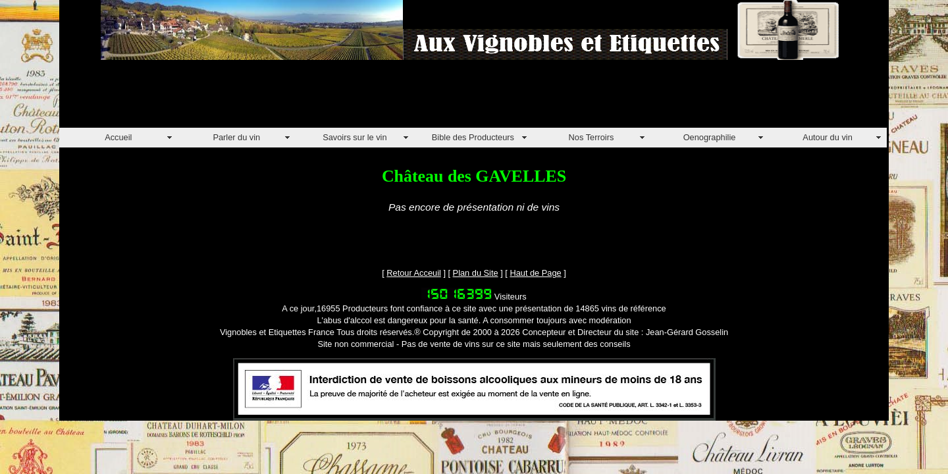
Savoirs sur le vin (354, 137)
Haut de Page (535, 273)
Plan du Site (475, 273)
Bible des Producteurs (473, 137)
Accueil (118, 137)
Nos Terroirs (591, 137)
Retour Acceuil (413, 273)
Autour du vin (827, 137)
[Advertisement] (299, 98)
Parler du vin (236, 137)
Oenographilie (709, 137)
